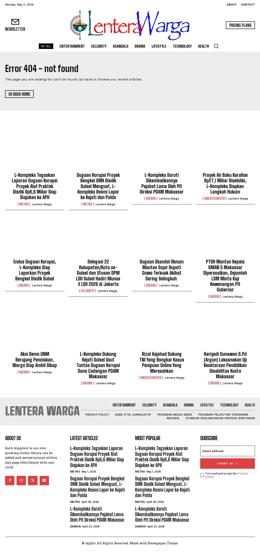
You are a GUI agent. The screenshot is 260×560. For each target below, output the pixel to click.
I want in (227, 475)
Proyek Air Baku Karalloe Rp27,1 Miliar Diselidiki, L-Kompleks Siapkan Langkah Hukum (225, 183)
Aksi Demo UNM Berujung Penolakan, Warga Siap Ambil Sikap (35, 359)
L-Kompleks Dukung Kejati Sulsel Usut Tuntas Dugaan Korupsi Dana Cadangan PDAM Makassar (98, 365)
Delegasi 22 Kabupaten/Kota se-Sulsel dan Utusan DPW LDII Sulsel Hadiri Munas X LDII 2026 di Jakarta (98, 273)
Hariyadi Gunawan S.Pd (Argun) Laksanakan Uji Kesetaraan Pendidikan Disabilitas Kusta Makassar (225, 365)
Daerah (151, 198)
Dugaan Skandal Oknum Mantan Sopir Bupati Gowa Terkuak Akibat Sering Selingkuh (162, 270)
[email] (227, 462)
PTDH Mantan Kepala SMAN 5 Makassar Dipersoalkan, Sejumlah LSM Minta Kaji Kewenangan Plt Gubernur (225, 276)
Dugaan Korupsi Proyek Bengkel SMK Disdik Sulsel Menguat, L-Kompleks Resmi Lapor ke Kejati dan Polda (98, 186)
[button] (216, 46)
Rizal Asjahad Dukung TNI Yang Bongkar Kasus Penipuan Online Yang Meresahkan (161, 362)
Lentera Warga (42, 204)
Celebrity (87, 291)
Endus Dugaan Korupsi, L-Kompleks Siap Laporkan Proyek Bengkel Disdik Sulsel (34, 270)
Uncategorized (214, 198)
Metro (23, 204)
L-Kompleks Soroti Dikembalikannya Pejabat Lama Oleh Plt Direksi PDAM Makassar (162, 183)
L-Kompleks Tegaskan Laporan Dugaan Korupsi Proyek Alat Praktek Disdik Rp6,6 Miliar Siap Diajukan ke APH (34, 186)
